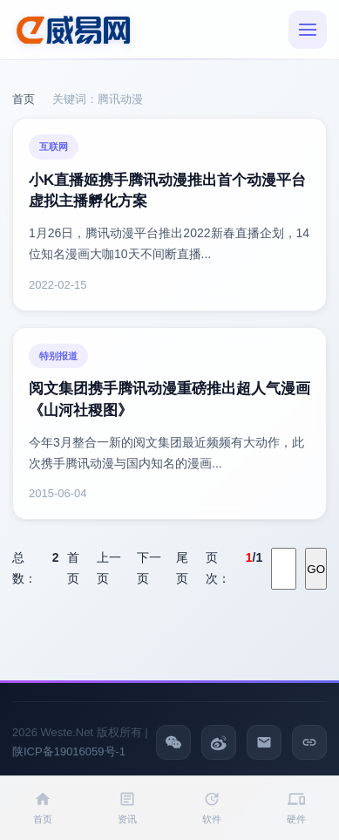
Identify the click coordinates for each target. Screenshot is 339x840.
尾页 (182, 567)
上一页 (109, 567)
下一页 (149, 567)
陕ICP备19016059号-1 (68, 751)
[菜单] (307, 29)
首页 (23, 99)
